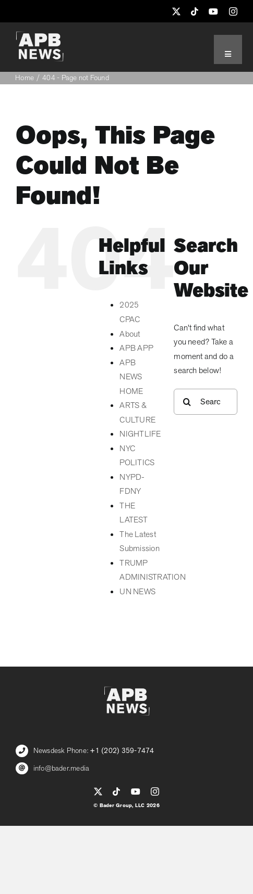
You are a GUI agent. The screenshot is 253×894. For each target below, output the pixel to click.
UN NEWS (137, 591)
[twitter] (176, 11)
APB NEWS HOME (131, 377)
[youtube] (213, 11)
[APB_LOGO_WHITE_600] (39, 35)
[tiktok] (194, 11)
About (129, 334)
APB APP (136, 348)
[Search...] (205, 402)
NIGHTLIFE (140, 434)
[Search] (187, 402)
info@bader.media (61, 768)
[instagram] (233, 11)
